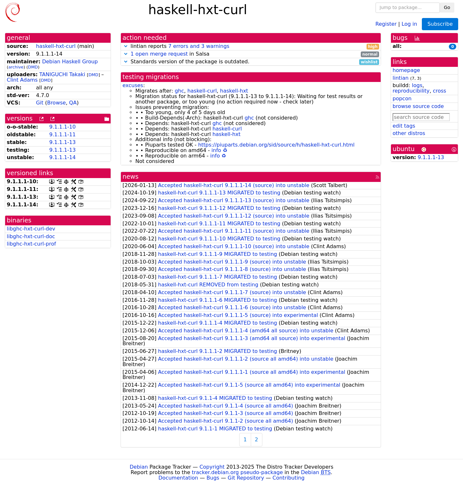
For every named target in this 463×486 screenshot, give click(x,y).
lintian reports (251, 46)
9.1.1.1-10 (62, 127)
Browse (56, 103)
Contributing (289, 478)
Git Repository (246, 478)
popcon (402, 98)
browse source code (418, 106)
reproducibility (411, 91)
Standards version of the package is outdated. (251, 62)
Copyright (211, 467)
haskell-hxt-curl (56, 46)
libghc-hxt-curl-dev (31, 229)
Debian (139, 467)
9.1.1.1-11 (62, 134)
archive (15, 67)
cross (439, 91)
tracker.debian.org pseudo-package (237, 472)
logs (417, 85)
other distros (409, 133)
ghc (179, 91)
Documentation (178, 478)
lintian (401, 78)
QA (73, 103)
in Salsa (251, 54)
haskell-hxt (234, 91)
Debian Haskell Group (70, 62)
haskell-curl (202, 91)
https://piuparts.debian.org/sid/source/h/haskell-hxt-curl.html (276, 145)
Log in (409, 24)
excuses (133, 85)
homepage (406, 70)
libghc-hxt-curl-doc (31, 236)
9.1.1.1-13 (62, 142)
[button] (125, 46)
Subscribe (440, 24)
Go (447, 7)
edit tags (404, 126)
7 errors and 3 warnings (198, 46)
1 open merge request (159, 54)
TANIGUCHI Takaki (62, 74)
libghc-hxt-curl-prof (31, 244)
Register (386, 24)
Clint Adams (22, 80)
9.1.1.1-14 (62, 157)
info (216, 150)
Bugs (212, 478)
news (131, 176)
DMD (33, 67)
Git (39, 103)
